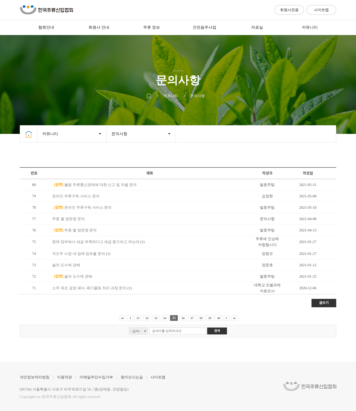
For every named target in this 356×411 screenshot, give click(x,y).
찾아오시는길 (132, 377)
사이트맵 (321, 10)
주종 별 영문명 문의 (68, 219)
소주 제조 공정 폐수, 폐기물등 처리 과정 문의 (89, 288)
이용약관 (64, 377)
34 (164, 318)
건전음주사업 (204, 27)
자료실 (257, 27)
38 (200, 318)
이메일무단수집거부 (96, 377)
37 (192, 318)
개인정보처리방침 (34, 377)
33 (155, 318)
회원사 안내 (99, 27)
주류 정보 (151, 27)
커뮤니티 (310, 27)
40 (218, 318)
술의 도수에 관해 (66, 265)
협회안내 (46, 27)
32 (147, 318)
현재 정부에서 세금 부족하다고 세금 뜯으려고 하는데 (96, 242)
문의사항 (119, 134)
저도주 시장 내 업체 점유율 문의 (79, 254)
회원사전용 (289, 10)
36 (183, 318)
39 (209, 318)
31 (138, 318)
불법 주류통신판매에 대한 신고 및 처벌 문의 (94, 185)
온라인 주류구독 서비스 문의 (75, 196)
